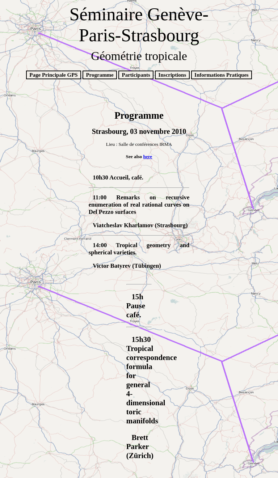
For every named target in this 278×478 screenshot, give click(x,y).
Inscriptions (172, 75)
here (147, 156)
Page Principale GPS (53, 75)
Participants (136, 75)
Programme (99, 75)
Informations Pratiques (221, 75)
